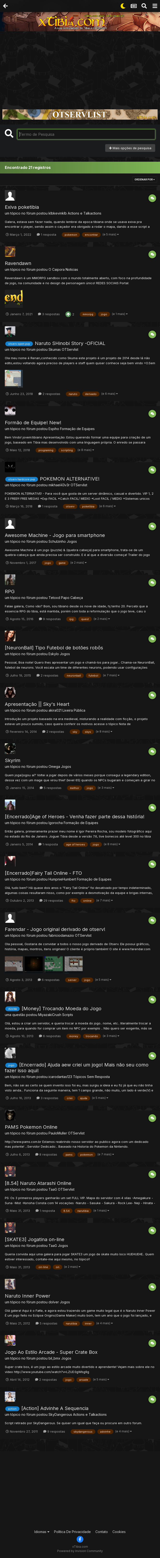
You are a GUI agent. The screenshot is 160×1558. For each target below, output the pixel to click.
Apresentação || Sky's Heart (37, 704)
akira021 (55, 710)
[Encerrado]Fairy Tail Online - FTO (43, 873)
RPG (10, 591)
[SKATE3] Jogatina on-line (34, 1239)
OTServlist (70, 349)
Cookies (119, 1532)
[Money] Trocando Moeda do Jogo (61, 1008)
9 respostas (50, 619)
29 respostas (51, 900)
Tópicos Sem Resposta (91, 1077)
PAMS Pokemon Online (31, 1127)
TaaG (53, 1189)
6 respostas (49, 980)
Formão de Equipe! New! (33, 422)
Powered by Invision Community (80, 1551)
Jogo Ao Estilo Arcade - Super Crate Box (51, 1352)
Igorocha (56, 823)
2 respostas (49, 394)
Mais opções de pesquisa (130, 148)
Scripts (67, 1015)
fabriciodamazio (61, 935)
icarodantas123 (60, 1077)
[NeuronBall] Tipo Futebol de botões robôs (54, 648)
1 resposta (46, 234)
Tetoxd (54, 598)
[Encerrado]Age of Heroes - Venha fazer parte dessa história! (74, 816)
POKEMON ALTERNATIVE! (69, 479)
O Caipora (57, 269)
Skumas (55, 349)
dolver (54, 1302)
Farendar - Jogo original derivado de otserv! (55, 929)
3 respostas (49, 314)
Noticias (72, 269)
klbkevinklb (58, 213)
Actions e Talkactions (84, 213)
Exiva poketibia (22, 207)
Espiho (54, 429)
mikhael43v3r (59, 485)
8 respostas (46, 1154)
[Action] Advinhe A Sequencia (54, 1408)
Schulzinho (57, 541)
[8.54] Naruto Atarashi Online (38, 1183)
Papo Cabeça (72, 598)
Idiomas (41, 1532)
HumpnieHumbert (62, 879)
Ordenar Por (145, 179)
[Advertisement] (80, 67)
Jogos (72, 541)
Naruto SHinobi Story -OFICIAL (70, 343)
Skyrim (12, 760)
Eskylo (54, 654)
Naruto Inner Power (27, 1296)
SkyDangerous (60, 1414)
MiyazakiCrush (49, 1015)
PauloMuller (58, 1133)
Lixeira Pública (73, 710)
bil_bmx (54, 1358)
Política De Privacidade (72, 1532)
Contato (101, 1532)
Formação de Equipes (77, 429)
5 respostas (51, 788)
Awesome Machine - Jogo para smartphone (55, 535)
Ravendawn (18, 263)
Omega (54, 766)
